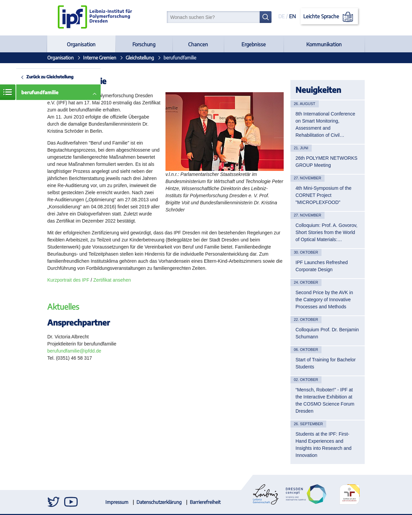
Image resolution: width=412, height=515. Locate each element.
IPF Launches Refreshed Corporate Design (321, 266)
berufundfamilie (39, 92)
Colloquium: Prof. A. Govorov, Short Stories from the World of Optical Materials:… (326, 232)
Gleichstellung (140, 57)
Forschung (143, 44)
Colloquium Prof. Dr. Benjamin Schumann (327, 333)
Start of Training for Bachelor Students (325, 363)
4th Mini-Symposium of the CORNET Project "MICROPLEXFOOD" (323, 195)
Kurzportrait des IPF (69, 280)
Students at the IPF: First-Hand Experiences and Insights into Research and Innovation (323, 444)
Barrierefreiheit (205, 502)
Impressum (116, 502)
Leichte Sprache (329, 17)
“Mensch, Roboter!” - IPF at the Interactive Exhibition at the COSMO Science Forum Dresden (324, 400)
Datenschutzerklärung (159, 502)
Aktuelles (63, 306)
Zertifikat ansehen (112, 280)
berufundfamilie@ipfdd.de (74, 351)
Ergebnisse (253, 44)
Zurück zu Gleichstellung (50, 76)
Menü (8, 92)
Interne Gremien (99, 57)
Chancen (198, 44)
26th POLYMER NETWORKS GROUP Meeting (326, 161)
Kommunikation (324, 44)
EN (292, 16)
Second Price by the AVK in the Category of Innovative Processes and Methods (324, 299)
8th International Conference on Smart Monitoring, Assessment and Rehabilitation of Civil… (325, 124)
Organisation (81, 44)
